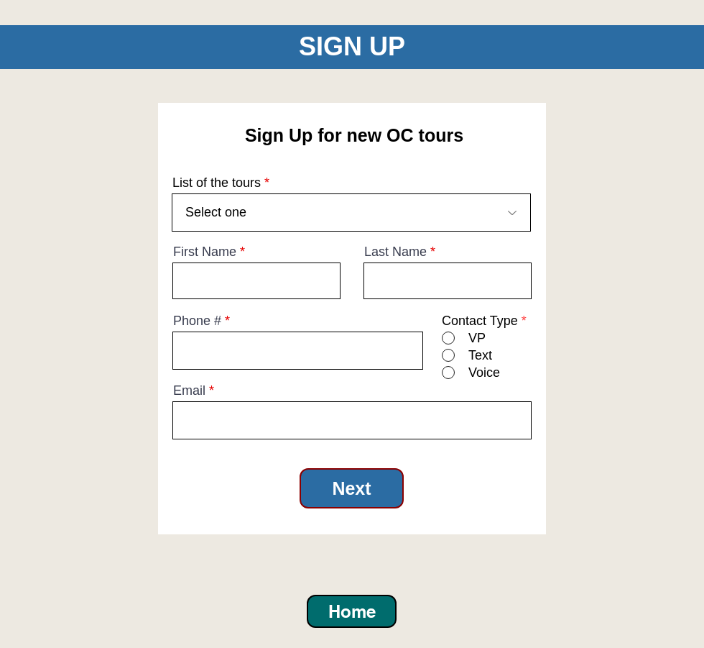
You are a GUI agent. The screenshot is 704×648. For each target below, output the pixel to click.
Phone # (197, 320)
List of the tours (216, 182)
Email (189, 390)
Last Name (395, 251)
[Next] (352, 488)
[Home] (352, 611)
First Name (204, 251)
